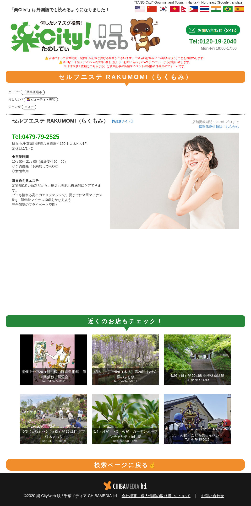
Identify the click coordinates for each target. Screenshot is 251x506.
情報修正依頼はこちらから (219, 127)
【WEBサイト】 (122, 121)
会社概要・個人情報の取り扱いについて (156, 496)
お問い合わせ (212, 496)
